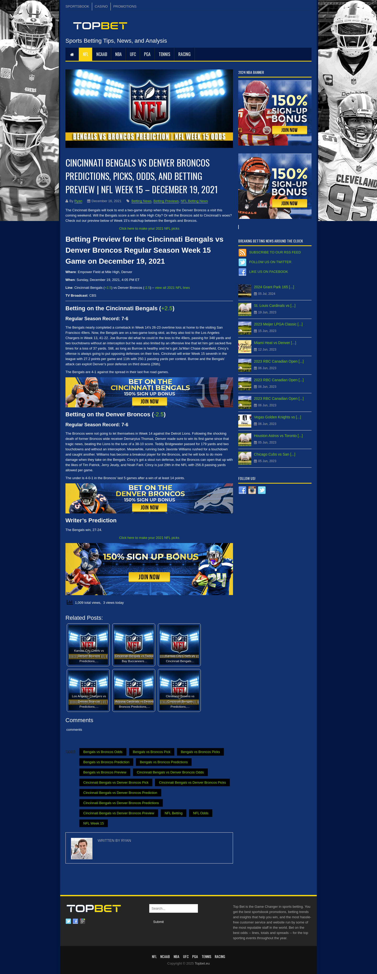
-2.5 (147, 288)
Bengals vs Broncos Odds (103, 752)
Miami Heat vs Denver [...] (275, 343)
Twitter (68, 921)
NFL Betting (173, 813)
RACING (184, 54)
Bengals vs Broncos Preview (104, 772)
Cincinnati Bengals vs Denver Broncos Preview (118, 813)
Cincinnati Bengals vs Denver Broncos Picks (192, 782)
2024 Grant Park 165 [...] (274, 287)
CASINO (101, 6)
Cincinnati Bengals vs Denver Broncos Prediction (120, 793)
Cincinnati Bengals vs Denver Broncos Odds (170, 772)
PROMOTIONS (125, 6)
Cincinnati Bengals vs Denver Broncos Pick (115, 782)
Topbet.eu (202, 963)
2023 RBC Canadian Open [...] (279, 361)
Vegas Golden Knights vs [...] (277, 417)
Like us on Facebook (268, 272)
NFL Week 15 (93, 823)
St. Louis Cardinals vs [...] (275, 305)
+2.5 (108, 288)
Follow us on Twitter (270, 262)
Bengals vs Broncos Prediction (106, 762)
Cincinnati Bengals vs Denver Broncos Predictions (121, 803)
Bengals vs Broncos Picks (200, 752)
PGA (147, 54)
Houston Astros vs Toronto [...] (278, 436)
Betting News (141, 201)
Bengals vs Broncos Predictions (164, 762)
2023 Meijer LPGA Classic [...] (278, 324)
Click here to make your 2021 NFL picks (149, 228)
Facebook (75, 921)
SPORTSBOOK (77, 6)
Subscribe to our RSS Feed (275, 252)
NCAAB (101, 54)
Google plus (82, 921)
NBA (118, 54)
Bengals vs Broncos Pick (151, 752)
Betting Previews (166, 201)
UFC (133, 54)
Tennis (164, 54)
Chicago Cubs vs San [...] (274, 454)
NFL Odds (200, 813)
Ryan (78, 201)
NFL (85, 54)
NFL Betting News (194, 201)
